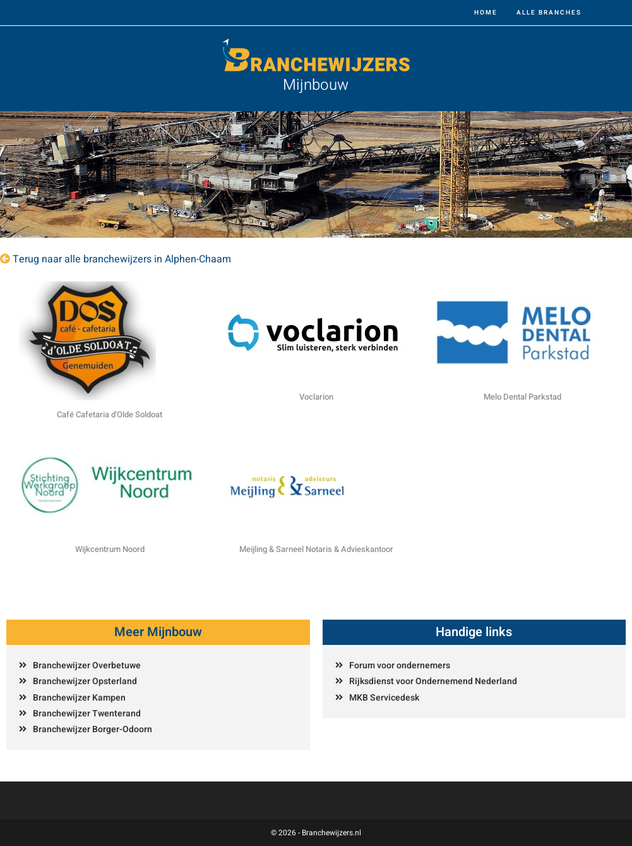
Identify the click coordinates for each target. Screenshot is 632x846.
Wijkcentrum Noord (110, 549)
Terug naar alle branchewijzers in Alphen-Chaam (122, 259)
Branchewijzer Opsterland (85, 681)
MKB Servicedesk (384, 697)
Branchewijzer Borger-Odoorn (92, 729)
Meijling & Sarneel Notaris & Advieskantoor (316, 549)
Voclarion (316, 397)
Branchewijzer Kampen (79, 697)
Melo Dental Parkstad (522, 397)
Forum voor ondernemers (399, 665)
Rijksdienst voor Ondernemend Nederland (433, 681)
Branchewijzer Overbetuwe (87, 665)
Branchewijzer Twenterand (87, 713)
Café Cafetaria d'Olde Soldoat (109, 414)
